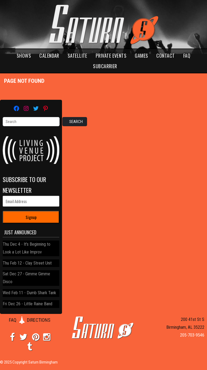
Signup (31, 217)
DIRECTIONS (38, 320)
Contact (165, 55)
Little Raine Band (38, 303)
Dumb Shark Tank (41, 292)
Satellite (77, 55)
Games (141, 55)
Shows (24, 55)
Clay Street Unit (38, 263)
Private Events (111, 55)
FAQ (186, 55)
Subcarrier (105, 66)
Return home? (21, 91)
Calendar (49, 55)
